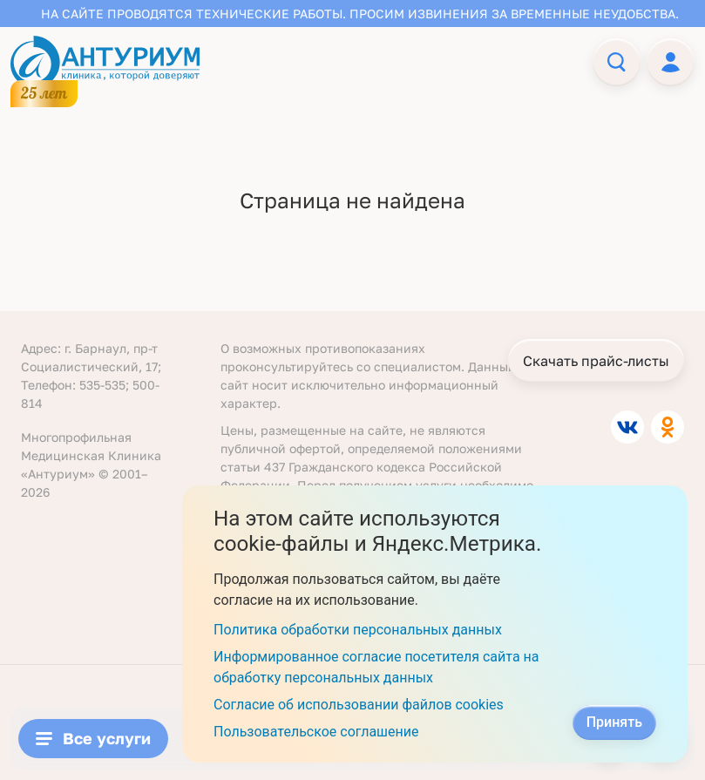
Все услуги (93, 738)
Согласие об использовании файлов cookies (359, 704)
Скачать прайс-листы (596, 361)
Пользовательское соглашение (316, 731)
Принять (614, 722)
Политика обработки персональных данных (358, 629)
